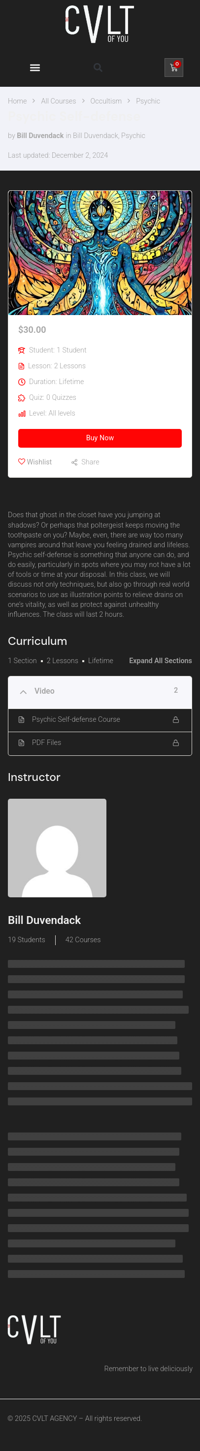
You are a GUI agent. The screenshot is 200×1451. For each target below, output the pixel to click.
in (68, 136)
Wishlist (35, 462)
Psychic (133, 136)
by (11, 136)
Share (90, 462)
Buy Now (100, 438)
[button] (35, 67)
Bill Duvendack (95, 136)
